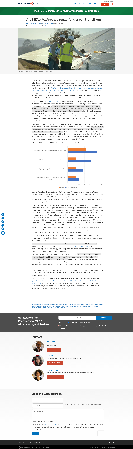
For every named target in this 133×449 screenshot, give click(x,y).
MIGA (43, 447)
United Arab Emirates (75, 306)
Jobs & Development (75, 304)
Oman (50, 306)
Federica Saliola (47, 23)
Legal (19, 442)
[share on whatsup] (2, 228)
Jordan (86, 246)
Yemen (95, 306)
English (34, 26)
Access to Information (35, 442)
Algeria (83, 304)
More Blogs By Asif (54, 350)
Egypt (81, 246)
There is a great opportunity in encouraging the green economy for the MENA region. (64, 244)
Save (36, 433)
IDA (36, 447)
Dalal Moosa (37, 23)
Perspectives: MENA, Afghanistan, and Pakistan (73, 11)
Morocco (75, 246)
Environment (45, 304)
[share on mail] (2, 214)
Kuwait (34, 306)
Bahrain (88, 304)
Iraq (93, 246)
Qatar (54, 306)
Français (40, 26)
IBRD (33, 447)
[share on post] (2, 221)
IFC (39, 447)
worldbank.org (109, 1)
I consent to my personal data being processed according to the (85, 327)
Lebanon (39, 306)
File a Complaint (111, 442)
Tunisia (67, 306)
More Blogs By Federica (55, 377)
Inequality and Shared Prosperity (59, 304)
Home (75, 3)
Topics (89, 3)
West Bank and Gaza (87, 306)
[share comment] (3, 233)
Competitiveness (36, 304)
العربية (44, 26)
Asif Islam (29, 23)
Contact (96, 3)
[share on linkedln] (2, 225)
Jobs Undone (53, 101)
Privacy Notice (50, 424)
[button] (112, 4)
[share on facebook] (2, 218)
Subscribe (104, 317)
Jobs (43, 442)
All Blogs (82, 3)
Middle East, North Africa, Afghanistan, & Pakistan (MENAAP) (48, 308)
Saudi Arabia (60, 306)
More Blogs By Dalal (54, 362)
